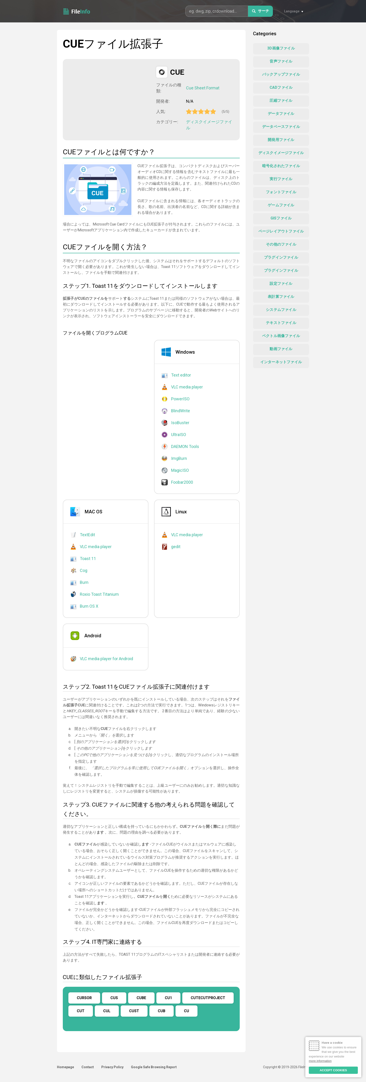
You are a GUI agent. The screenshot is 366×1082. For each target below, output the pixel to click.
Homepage (65, 1067)
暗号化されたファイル (281, 166)
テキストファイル (281, 323)
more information (320, 1061)
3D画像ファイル (281, 48)
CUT (80, 1011)
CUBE (141, 998)
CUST (134, 1011)
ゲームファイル (281, 205)
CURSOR (84, 998)
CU (186, 1011)
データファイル (281, 113)
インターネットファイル (281, 362)
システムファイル (281, 309)
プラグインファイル (281, 257)
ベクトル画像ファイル (281, 336)
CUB (161, 1011)
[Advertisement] (109, 99)
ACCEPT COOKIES (333, 1070)
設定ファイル (281, 283)
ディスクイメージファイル (209, 124)
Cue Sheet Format (202, 87)
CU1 (168, 998)
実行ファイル (281, 179)
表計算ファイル (281, 296)
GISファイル (281, 218)
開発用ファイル (281, 139)
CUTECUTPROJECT (208, 998)
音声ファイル (281, 61)
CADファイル (281, 87)
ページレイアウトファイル (281, 231)
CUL (106, 1011)
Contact (87, 1067)
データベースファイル (281, 126)
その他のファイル (281, 244)
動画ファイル (281, 349)
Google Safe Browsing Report (154, 1067)
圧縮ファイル (281, 100)
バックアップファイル (281, 74)
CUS (114, 998)
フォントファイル (281, 192)
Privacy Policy (112, 1067)
